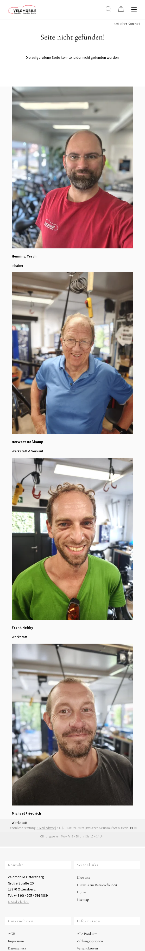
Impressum (16, 941)
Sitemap (83, 899)
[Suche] (108, 9)
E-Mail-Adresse (46, 828)
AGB (11, 934)
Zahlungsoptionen (90, 941)
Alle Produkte (87, 934)
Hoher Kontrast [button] (127, 23)
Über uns (83, 877)
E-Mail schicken (18, 902)
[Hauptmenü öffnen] (134, 9)
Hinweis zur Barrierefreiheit (97, 885)
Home (81, 892)
